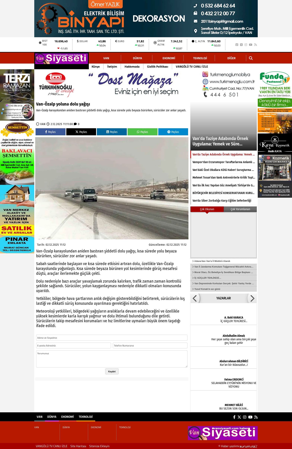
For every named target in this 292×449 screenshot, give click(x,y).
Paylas (50, 132)
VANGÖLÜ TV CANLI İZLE (192, 66)
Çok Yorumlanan (240, 209)
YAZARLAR (223, 298)
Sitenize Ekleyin (99, 446)
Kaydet (112, 371)
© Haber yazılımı (238, 446)
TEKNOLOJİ (200, 58)
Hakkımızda (132, 66)
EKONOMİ (169, 58)
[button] (195, 298)
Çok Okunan (207, 209)
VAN (106, 58)
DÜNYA (137, 58)
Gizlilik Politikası (157, 66)
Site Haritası (78, 446)
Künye (96, 66)
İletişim (112, 66)
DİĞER (231, 58)
